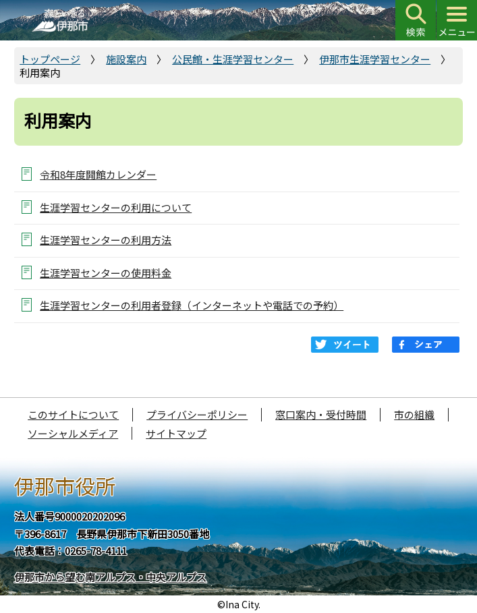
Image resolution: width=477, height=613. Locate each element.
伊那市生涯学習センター (374, 59)
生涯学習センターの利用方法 (105, 240)
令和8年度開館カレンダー (98, 174)
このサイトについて (73, 414)
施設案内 (126, 59)
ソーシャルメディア (73, 433)
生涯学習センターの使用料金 (105, 273)
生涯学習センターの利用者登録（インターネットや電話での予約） (191, 305)
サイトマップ (176, 433)
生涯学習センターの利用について (116, 207)
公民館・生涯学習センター (232, 59)
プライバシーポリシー (197, 414)
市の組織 (414, 414)
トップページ (50, 59)
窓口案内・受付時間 (320, 414)
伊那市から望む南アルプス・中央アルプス (110, 577)
